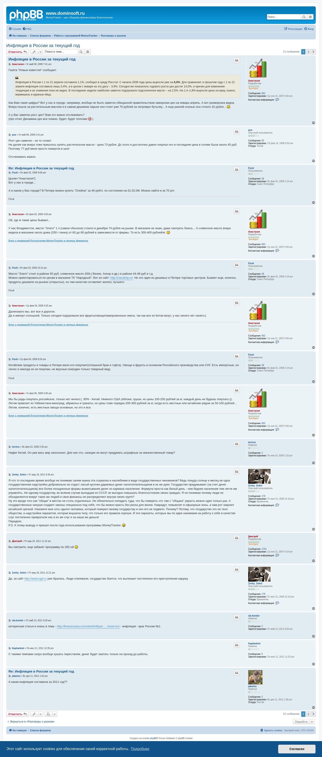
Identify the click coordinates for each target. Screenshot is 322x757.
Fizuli (251, 168)
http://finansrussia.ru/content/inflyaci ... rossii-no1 (88, 626)
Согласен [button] (296, 749)
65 (263, 140)
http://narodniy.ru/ (121, 277)
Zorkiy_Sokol (255, 485)
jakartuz (252, 686)
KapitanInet (254, 643)
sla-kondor (254, 616)
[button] (313, 51)
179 (263, 496)
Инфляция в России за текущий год (43, 45)
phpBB (153, 738)
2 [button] (308, 52)
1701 (264, 549)
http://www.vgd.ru (35, 578)
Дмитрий (253, 536)
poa (250, 130)
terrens (252, 442)
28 (263, 178)
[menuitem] (26, 29)
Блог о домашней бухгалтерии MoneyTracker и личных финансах (48, 240)
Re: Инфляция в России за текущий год (41, 168)
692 (263, 93)
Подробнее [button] (140, 749)
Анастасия (254, 81)
